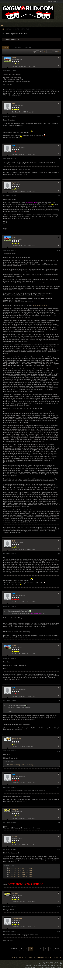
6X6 (13, 103)
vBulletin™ (50, 964)
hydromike (16, 183)
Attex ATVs (25, 29)
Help (13, 957)
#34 (58, 196)
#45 (58, 931)
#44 (58, 906)
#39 (58, 701)
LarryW (15, 810)
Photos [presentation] (28, 47)
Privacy (32, 957)
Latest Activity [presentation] (16, 47)
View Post (30, 611)
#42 (58, 823)
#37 (58, 606)
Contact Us (22, 957)
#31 (58, 71)
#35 (58, 250)
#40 (58, 751)
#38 (58, 658)
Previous (13, 949)
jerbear (15, 836)
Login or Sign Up (53, 1)
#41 (58, 787)
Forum (8, 29)
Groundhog (16, 738)
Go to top (57, 957)
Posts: (29, 66)
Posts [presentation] (6, 47)
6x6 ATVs (16, 29)
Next (57, 949)
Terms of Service (44, 957)
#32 (58, 116)
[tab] (6, 47)
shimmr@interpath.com (40, 305)
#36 (58, 554)
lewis (14, 58)
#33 (58, 159)
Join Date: (15, 66)
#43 (58, 849)
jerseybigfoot (17, 918)
